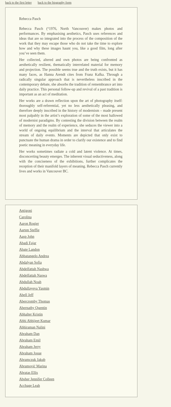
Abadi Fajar (27, 243)
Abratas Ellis (28, 373)
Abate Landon (29, 249)
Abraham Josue (30, 353)
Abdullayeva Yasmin (34, 288)
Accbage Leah (29, 386)
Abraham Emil (30, 340)
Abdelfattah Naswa (33, 275)
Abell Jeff (26, 295)
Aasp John (26, 236)
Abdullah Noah (30, 282)
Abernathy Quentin (33, 308)
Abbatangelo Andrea (34, 256)
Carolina (25, 217)
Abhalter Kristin (31, 314)
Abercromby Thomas (34, 301)
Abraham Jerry (30, 347)
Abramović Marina (33, 366)
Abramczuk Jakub (32, 360)
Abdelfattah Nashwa (34, 269)
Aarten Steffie (29, 230)
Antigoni (25, 211)
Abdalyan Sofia (30, 262)
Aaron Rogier (29, 224)
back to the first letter (18, 2)
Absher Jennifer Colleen (36, 379)
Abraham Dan (29, 334)
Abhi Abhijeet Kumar (34, 321)
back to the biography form (55, 2)
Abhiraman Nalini (32, 327)
